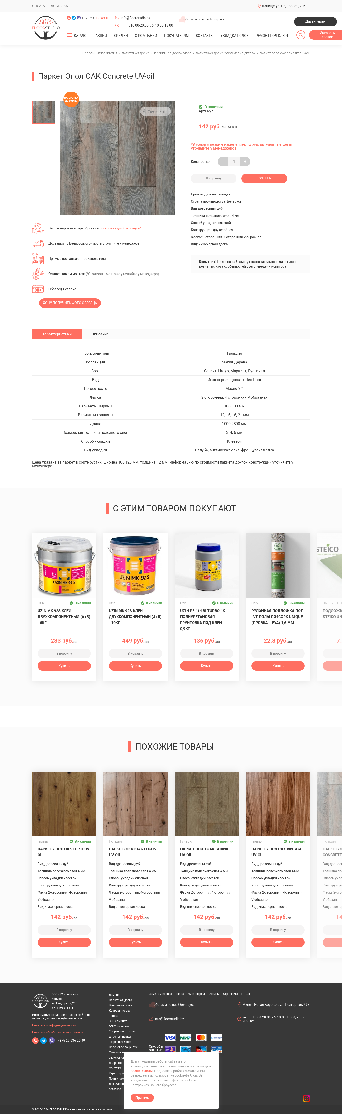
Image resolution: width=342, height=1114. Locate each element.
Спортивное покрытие (124, 1031)
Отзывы (214, 994)
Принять (142, 1098)
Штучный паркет (120, 1036)
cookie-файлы (142, 1071)
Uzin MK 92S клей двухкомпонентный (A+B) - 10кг (135, 617)
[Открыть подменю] (69, 35)
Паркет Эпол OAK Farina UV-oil (204, 852)
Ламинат (115, 995)
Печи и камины (119, 1078)
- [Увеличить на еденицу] (223, 162)
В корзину (214, 178)
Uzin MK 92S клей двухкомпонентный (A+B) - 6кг (64, 617)
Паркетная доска (120, 1000)
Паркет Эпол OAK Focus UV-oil (132, 852)
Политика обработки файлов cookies (57, 1032)
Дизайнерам (315, 21)
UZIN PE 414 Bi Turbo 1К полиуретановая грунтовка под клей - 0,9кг (202, 620)
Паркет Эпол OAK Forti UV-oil (64, 852)
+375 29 (95, 18)
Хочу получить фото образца (70, 303)
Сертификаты (232, 994)
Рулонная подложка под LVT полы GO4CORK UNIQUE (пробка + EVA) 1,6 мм (277, 617)
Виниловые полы (120, 1005)
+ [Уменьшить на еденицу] (245, 162)
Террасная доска (120, 1042)
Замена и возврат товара (166, 994)
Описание (100, 334)
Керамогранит (119, 1073)
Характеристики (57, 334)
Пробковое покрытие (123, 1047)
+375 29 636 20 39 (71, 1040)
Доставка (59, 6)
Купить (264, 178)
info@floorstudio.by (135, 17)
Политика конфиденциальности (54, 1025)
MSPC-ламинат (119, 1026)
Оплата (38, 6)
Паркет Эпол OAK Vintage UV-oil (276, 852)
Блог (249, 994)
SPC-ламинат (118, 1021)
